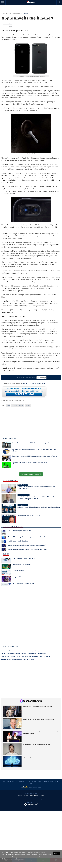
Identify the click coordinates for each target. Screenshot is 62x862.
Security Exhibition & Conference (17, 584)
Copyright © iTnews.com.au (8, 400)
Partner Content (10, 480)
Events (6, 554)
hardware (14, 405)
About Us (12, 781)
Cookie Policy (6, 859)
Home (3, 14)
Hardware (25, 14)
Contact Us (6, 781)
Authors (29, 781)
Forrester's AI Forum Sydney (16, 566)
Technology (16, 14)
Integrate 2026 (11, 579)
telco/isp (28, 405)
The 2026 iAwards (12, 572)
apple (8, 405)
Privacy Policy (39, 798)
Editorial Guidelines (20, 781)
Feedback (34, 781)
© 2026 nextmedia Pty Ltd (34, 787)
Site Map (57, 781)
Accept (56, 853)
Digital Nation (34, 795)
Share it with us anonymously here (34, 383)
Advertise (40, 781)
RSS (31, 783)
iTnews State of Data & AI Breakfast (18, 560)
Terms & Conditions (48, 798)
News (9, 14)
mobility (21, 405)
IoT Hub (41, 795)
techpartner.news (23, 795)
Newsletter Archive (48, 781)
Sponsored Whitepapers (12, 526)
